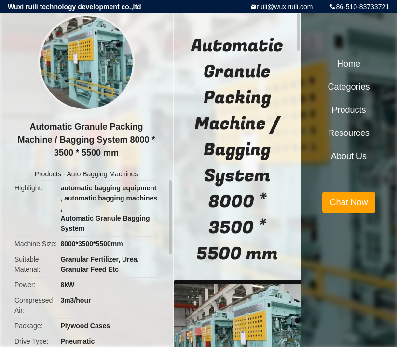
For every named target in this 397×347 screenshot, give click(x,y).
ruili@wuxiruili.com (285, 7)
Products (48, 174)
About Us (349, 156)
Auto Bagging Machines (102, 174)
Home (348, 63)
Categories (349, 87)
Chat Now (348, 202)
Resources (349, 133)
